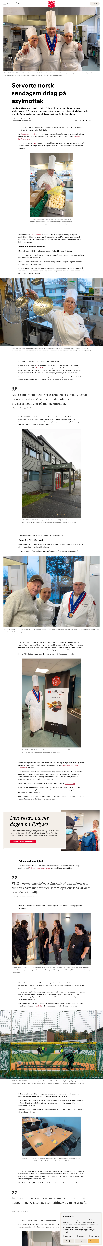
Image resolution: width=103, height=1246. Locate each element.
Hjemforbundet (42, 368)
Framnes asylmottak (28, 134)
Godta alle (93, 1241)
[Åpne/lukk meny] (7, 4)
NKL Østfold (36, 234)
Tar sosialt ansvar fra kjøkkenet (23, 841)
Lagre (81, 1241)
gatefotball (39, 1006)
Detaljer (68, 1241)
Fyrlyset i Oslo (70, 783)
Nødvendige (67, 1236)
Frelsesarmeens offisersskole (39, 868)
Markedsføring (95, 1236)
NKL (35, 143)
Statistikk (81, 1236)
